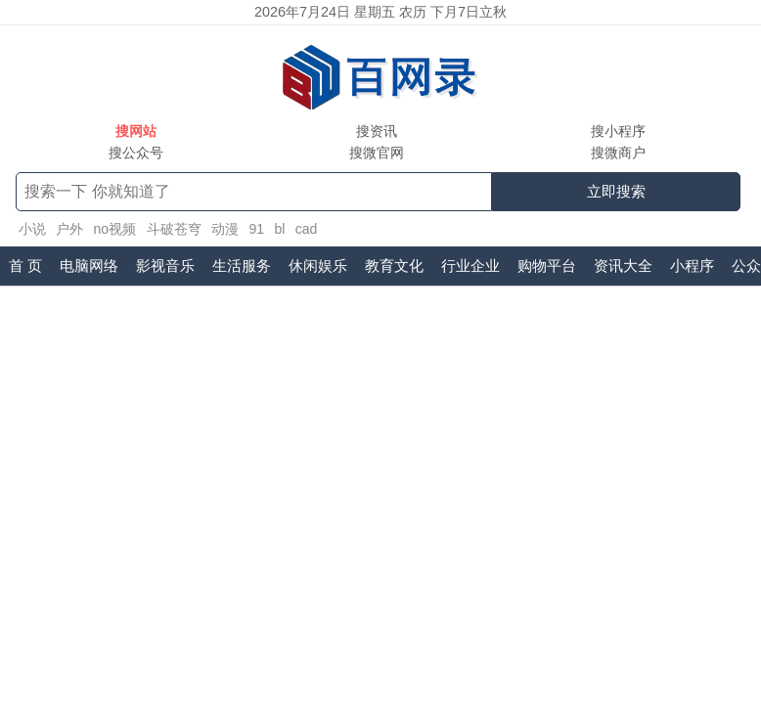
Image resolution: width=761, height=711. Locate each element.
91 (256, 229)
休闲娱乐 (318, 265)
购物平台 (546, 265)
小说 (32, 229)
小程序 (692, 265)
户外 (69, 229)
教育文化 (394, 265)
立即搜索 (616, 191)
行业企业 (470, 265)
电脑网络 (89, 265)
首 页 (25, 265)
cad (306, 229)
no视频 (114, 229)
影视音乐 (165, 265)
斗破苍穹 (174, 229)
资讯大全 (623, 265)
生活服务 (241, 265)
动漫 (225, 229)
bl (279, 229)
